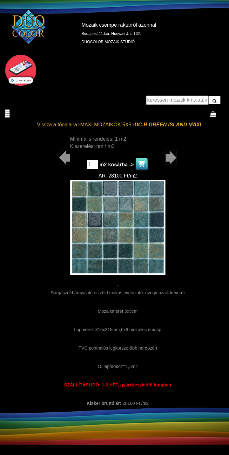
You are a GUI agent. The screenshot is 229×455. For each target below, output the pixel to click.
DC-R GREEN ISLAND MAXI (168, 124)
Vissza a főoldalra (57, 124)
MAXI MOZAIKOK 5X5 (105, 124)
